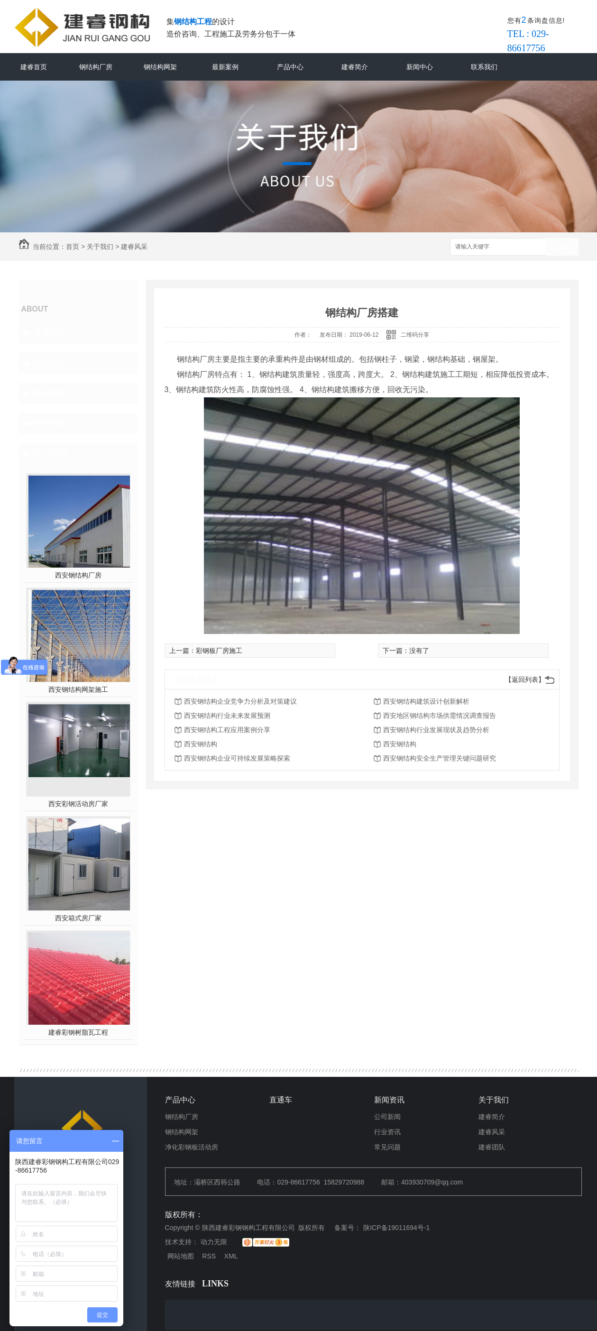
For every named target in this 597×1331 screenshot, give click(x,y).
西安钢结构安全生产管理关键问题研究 (439, 758)
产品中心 (290, 67)
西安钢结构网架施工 (78, 689)
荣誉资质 (50, 423)
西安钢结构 (200, 744)
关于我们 (100, 246)
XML (231, 1256)
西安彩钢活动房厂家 (78, 804)
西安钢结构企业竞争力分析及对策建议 (240, 701)
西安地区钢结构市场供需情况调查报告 (439, 715)
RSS (209, 1256)
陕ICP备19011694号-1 (396, 1227)
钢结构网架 (160, 67)
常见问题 (387, 1147)
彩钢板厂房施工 (219, 650)
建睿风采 (134, 246)
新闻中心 (419, 67)
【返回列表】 (525, 679)
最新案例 (225, 67)
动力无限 (214, 1242)
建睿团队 (50, 393)
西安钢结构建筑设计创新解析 (426, 701)
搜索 (561, 247)
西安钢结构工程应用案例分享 (227, 730)
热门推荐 (50, 454)
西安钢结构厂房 (78, 575)
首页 (72, 246)
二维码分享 (415, 334)
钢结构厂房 (95, 67)
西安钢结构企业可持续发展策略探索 (237, 758)
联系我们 (484, 67)
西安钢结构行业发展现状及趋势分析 (436, 730)
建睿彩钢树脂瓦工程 (78, 1032)
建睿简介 (354, 67)
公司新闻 (387, 1116)
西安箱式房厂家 (78, 918)
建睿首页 (33, 67)
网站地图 (180, 1256)
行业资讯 (387, 1132)
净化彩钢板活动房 (191, 1147)
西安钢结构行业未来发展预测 (227, 715)
